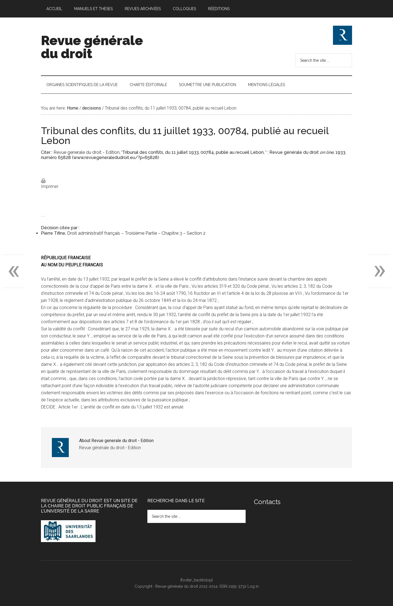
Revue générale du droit (92, 47)
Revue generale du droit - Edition (86, 152)
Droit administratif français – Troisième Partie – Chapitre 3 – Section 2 (136, 233)
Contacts (267, 502)
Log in (253, 586)
